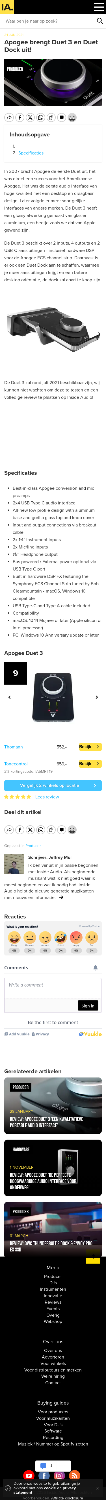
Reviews (53, 1298)
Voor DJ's (53, 1421)
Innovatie (53, 1292)
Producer (53, 1272)
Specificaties (31, 153)
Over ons (53, 1347)
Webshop (53, 1318)
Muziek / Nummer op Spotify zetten (53, 1440)
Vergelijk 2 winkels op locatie (49, 785)
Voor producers (53, 1408)
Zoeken (100, 21)
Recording (53, 1434)
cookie (50, 1488)
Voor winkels (53, 1359)
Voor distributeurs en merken (53, 1366)
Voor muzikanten (53, 1414)
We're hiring (53, 1372)
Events (53, 1305)
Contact (53, 1379)
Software (53, 1427)
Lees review (47, 797)
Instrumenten (53, 1285)
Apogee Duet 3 (23, 653)
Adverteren (53, 1353)
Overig (53, 1311)
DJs (53, 1279)
